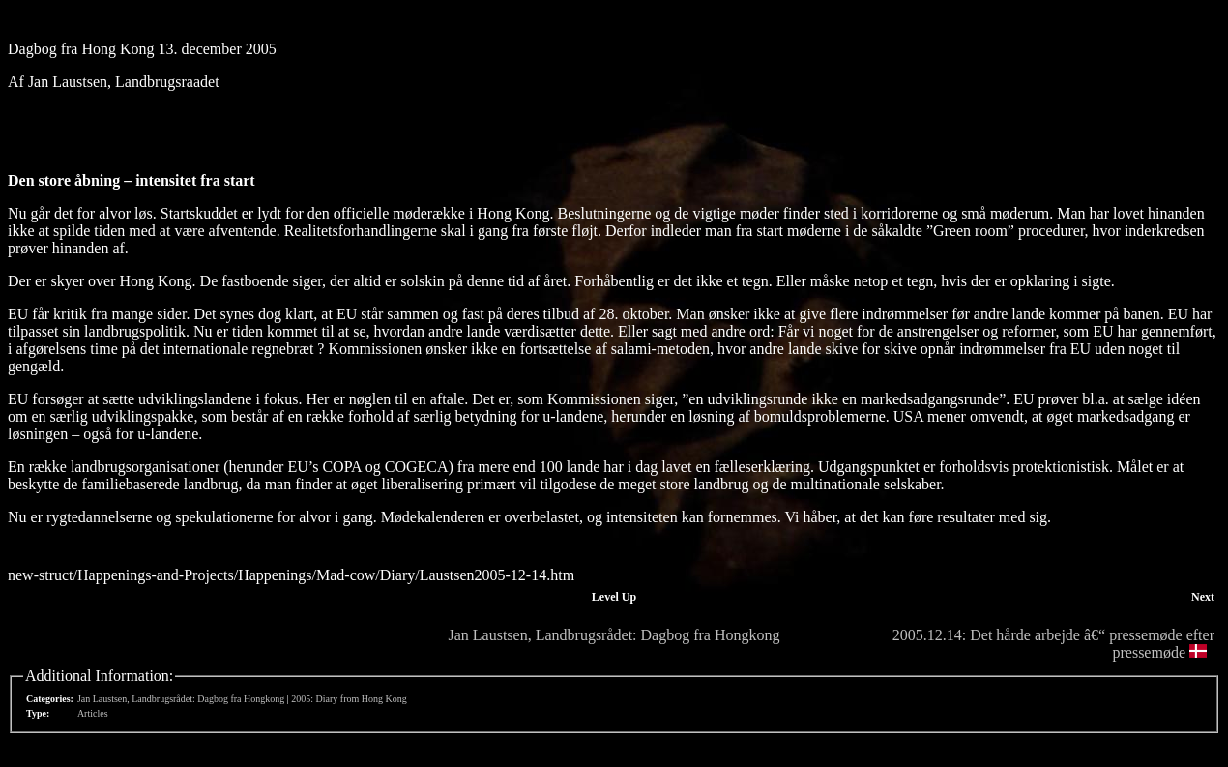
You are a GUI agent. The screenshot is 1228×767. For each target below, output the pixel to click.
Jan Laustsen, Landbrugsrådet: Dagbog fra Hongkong (613, 635)
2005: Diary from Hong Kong (348, 698)
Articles (92, 713)
